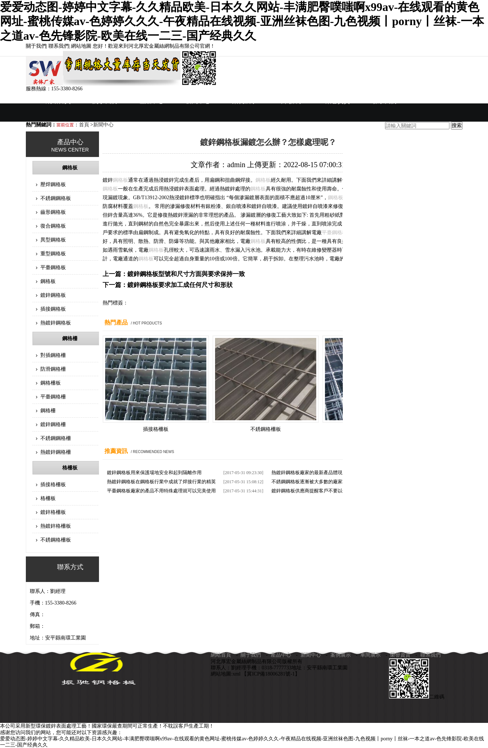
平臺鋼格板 (53, 267)
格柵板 (70, 468)
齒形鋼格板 (53, 212)
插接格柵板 (53, 484)
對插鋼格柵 (53, 355)
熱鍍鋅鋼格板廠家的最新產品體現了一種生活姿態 (323, 472)
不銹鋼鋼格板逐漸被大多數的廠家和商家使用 (318, 481)
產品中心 (151, 101)
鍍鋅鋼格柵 (53, 424)
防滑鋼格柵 (53, 369)
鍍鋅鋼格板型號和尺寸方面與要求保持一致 (186, 274)
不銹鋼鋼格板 (55, 198)
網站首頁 (58, 101)
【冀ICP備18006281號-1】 (270, 674)
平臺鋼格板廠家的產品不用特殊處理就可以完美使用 (161, 490)
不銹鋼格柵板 (55, 540)
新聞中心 (198, 101)
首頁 (85, 124)
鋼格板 (70, 167)
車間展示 (291, 101)
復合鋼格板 (53, 226)
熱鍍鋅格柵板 (55, 526)
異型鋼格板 (53, 240)
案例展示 (244, 101)
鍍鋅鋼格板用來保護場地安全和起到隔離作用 (154, 472)
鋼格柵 (70, 338)
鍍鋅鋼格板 (53, 295)
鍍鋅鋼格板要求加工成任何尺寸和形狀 (180, 285)
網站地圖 (81, 46)
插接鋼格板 (53, 309)
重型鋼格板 (53, 253)
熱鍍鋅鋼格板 (55, 323)
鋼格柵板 (50, 383)
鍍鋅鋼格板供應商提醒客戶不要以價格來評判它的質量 (328, 490)
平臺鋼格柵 (53, 396)
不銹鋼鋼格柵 (55, 438)
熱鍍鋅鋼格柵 (55, 452)
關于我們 (36, 46)
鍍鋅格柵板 (53, 512)
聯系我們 (58, 46)
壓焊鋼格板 (53, 184)
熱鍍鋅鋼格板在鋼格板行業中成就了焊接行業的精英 (161, 481)
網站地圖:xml (226, 674)
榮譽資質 (337, 101)
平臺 (327, 232)
